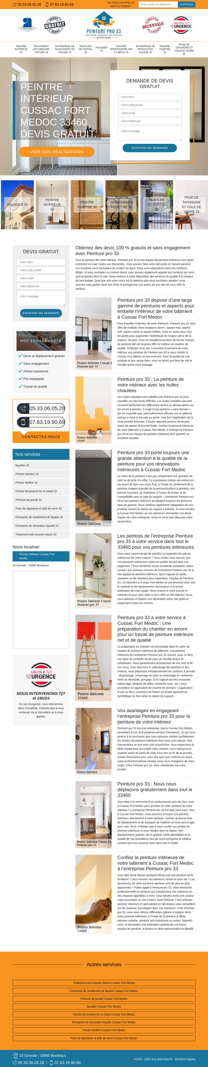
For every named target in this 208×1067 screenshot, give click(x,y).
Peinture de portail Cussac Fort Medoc (104, 998)
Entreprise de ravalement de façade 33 (65, 49)
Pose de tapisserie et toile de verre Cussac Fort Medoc (104, 1038)
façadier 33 (101, 49)
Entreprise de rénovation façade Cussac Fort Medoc (104, 1022)
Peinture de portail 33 (85, 49)
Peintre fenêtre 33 (164, 49)
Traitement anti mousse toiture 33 (41, 49)
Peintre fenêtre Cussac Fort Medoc (104, 1030)
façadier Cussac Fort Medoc (104, 1006)
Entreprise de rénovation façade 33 (145, 49)
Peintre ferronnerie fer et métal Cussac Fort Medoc (104, 1014)
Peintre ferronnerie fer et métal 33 (121, 49)
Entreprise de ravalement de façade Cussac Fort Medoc (104, 990)
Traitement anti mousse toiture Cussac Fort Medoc (104, 982)
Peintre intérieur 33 (21, 49)
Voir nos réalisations (56, 152)
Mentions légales (185, 1059)
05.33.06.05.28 (27, 5)
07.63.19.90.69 (59, 5)
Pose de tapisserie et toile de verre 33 (184, 49)
